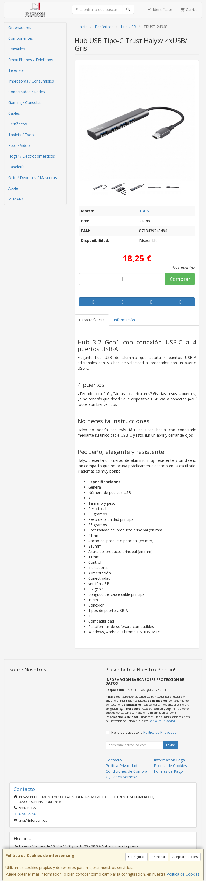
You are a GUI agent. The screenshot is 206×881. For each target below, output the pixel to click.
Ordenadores (19, 27)
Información (124, 319)
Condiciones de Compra (126, 771)
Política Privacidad (121, 765)
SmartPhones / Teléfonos (30, 59)
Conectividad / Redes (26, 91)
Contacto (114, 760)
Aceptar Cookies (185, 856)
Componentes (20, 38)
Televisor (16, 70)
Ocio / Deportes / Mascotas (32, 177)
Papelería (16, 166)
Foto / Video (19, 145)
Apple (13, 188)
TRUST (145, 210)
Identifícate (159, 9)
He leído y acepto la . (144, 732)
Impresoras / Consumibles (31, 81)
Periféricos (17, 124)
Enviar (170, 745)
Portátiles (16, 48)
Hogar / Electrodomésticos (31, 156)
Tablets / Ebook (22, 134)
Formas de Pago (168, 771)
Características (92, 319)
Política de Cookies (183, 874)
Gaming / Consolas (24, 102)
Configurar (136, 856)
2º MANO (16, 199)
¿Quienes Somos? (121, 776)
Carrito (189, 9)
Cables (14, 113)
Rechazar (158, 856)
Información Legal (170, 760)
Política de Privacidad (162, 721)
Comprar (180, 279)
